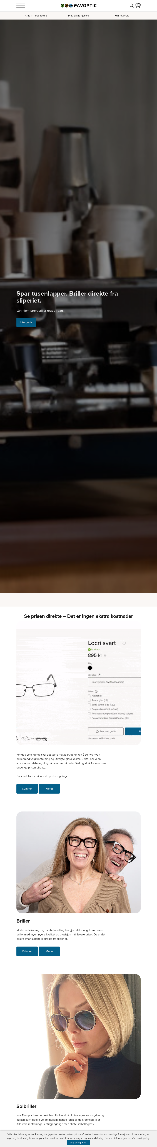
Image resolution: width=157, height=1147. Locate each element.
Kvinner (27, 789)
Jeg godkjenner (78, 1142)
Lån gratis (26, 322)
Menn (49, 789)
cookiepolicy (142, 1138)
